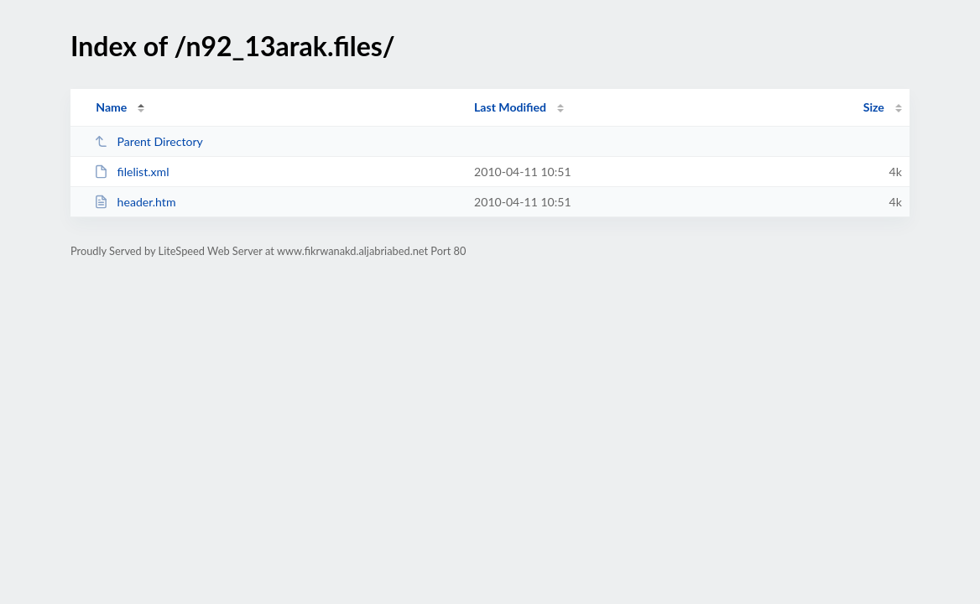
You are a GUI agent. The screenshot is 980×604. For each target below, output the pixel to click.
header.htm (134, 202)
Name (111, 107)
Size (873, 107)
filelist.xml (131, 171)
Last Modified (510, 107)
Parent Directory (148, 141)
